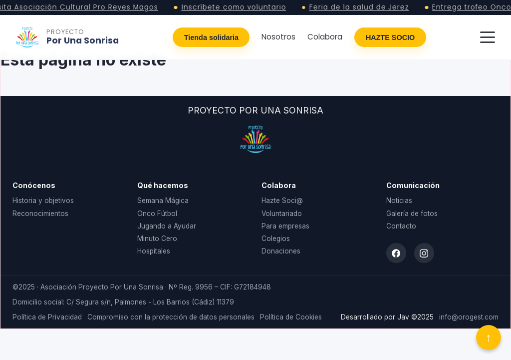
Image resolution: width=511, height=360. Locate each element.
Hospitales (153, 251)
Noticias (399, 200)
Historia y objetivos (43, 200)
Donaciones (280, 251)
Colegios (275, 238)
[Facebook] (396, 253)
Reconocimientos (40, 214)
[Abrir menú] (487, 38)
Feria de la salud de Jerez (362, 7)
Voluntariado (281, 214)
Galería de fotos (412, 214)
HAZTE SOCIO (390, 38)
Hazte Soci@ (282, 200)
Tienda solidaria (211, 38)
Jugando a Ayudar (166, 226)
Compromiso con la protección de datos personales (171, 317)
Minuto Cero (157, 238)
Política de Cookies (291, 317)
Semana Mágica (163, 200)
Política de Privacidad (47, 317)
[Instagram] (424, 253)
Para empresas (285, 226)
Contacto (401, 226)
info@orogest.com (469, 317)
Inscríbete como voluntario (236, 7)
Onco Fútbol (157, 214)
